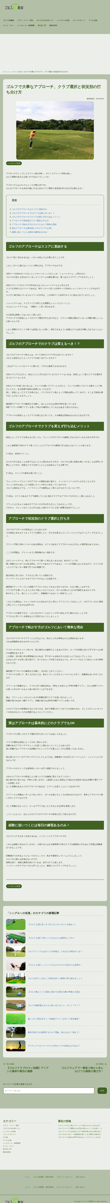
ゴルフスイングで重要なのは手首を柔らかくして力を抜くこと (80, 1128)
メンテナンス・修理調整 (26, 25)
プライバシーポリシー (64, 1187)
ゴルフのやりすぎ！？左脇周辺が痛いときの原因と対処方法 (79, 1134)
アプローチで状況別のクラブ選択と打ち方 (30, 221)
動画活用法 (53, 25)
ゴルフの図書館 (8, 20)
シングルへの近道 (63, 20)
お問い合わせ (80, 1187)
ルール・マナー (8, 25)
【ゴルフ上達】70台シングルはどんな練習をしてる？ (40, 938)
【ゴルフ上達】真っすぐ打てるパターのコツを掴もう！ (41, 924)
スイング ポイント (79, 20)
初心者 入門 (42, 25)
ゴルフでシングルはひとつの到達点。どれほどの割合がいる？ (44, 951)
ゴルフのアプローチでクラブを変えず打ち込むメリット (36, 217)
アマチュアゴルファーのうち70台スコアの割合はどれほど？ (43, 1045)
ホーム (5, 72)
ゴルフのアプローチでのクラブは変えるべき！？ (33, 213)
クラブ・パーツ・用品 (25, 20)
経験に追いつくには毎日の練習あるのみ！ (30, 232)
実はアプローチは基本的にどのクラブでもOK (32, 228)
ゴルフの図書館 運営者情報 (43, 1187)
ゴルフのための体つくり (45, 20)
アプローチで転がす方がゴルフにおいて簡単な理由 (34, 224)
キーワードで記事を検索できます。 (18, 1084)
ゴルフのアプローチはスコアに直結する (29, 209)
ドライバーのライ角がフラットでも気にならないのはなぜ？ (79, 1125)
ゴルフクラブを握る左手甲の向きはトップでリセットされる (79, 1137)
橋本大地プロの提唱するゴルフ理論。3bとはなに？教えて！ (43, 1032)
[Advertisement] (55, 51)
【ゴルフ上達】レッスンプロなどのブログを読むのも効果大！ (44, 964)
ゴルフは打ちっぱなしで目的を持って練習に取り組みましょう (44, 978)
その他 (5, 1137)
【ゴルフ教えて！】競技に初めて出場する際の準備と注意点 (43, 991)
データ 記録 (93, 20)
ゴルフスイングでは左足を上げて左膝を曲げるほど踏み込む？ (80, 1131)
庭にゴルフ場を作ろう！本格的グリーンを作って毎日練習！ (43, 1018)
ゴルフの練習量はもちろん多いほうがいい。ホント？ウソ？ (43, 1005)
